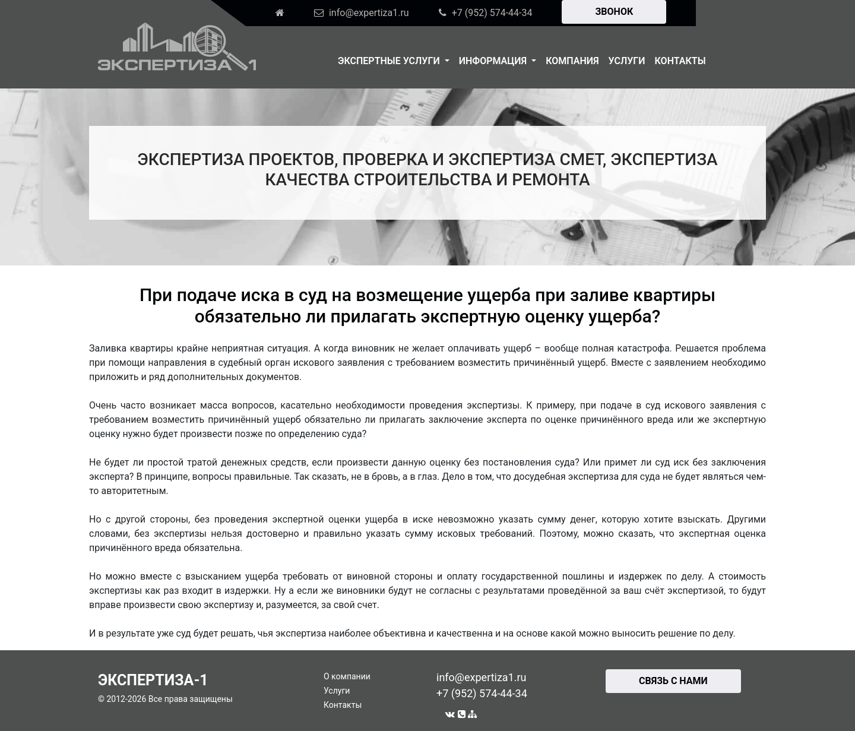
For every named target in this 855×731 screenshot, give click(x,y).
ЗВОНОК (614, 11)
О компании (347, 676)
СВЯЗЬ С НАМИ (673, 680)
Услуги (627, 61)
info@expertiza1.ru (481, 677)
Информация (494, 61)
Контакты (680, 61)
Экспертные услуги (390, 61)
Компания (572, 61)
